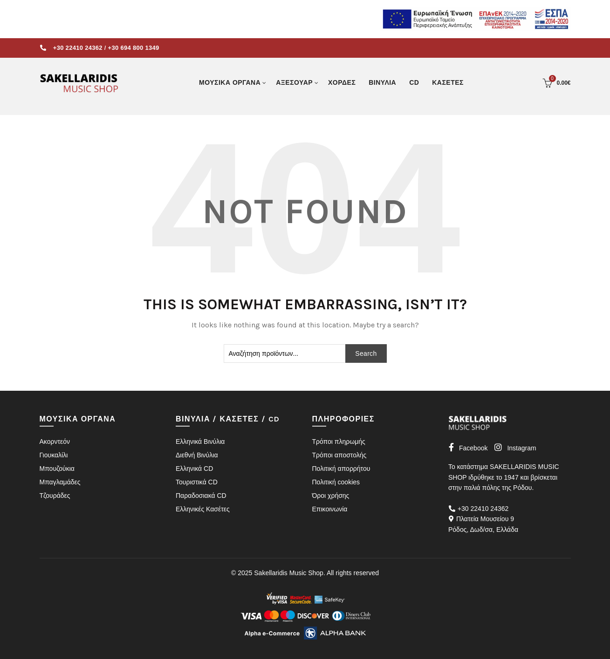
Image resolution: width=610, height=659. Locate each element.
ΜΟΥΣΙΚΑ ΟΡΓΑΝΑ (229, 82)
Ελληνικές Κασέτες (203, 509)
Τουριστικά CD (197, 482)
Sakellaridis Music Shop (288, 573)
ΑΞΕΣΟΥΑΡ (294, 82)
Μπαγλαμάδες (60, 482)
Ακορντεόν (55, 441)
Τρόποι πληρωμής (338, 441)
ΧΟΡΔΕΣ (342, 82)
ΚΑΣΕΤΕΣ (448, 82)
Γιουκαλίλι (54, 455)
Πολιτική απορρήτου (341, 468)
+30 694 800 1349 (133, 47)
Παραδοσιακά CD (201, 495)
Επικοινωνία (330, 509)
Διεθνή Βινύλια (197, 455)
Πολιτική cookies (336, 482)
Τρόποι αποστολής (339, 455)
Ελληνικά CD (194, 468)
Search (366, 353)
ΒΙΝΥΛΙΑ (382, 82)
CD (414, 82)
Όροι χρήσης (331, 495)
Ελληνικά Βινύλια (200, 441)
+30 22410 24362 (78, 47)
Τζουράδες (55, 495)
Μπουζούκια (57, 468)
